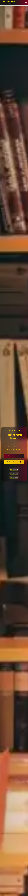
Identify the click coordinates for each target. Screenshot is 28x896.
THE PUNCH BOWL (9, 1)
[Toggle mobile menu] (26, 2)
